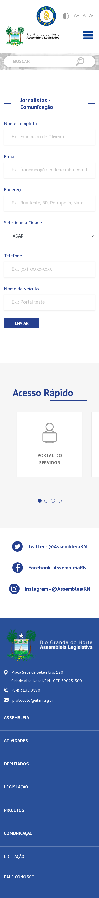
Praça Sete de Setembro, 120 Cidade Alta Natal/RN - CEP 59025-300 (46, 676)
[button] (40, 501)
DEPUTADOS (16, 764)
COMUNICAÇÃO (18, 833)
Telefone (13, 256)
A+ (76, 15)
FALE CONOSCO (19, 877)
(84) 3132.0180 (26, 690)
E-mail (10, 156)
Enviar (22, 323)
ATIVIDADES (16, 741)
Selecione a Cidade (23, 223)
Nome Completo (20, 123)
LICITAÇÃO (14, 856)
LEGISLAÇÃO (16, 787)
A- (91, 15)
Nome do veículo (21, 289)
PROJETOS (14, 810)
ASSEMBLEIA (16, 718)
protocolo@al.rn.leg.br (32, 700)
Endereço (13, 189)
